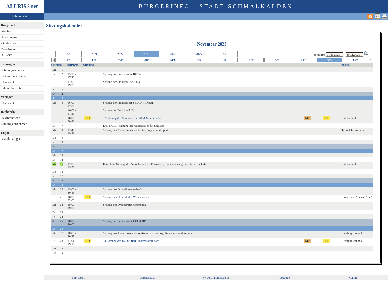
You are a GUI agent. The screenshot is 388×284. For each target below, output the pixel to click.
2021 (94, 54)
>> (224, 54)
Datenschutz (147, 277)
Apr (146, 59)
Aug (251, 59)
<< (68, 54)
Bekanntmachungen (14, 76)
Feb (94, 59)
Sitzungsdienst (21, 16)
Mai (172, 59)
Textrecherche (10, 118)
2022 (120, 54)
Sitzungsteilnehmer (14, 124)
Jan (68, 59)
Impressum (78, 277)
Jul (225, 59)
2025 (199, 54)
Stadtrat (6, 31)
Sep (277, 59)
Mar (120, 59)
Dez (355, 59)
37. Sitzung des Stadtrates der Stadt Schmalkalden (133, 118)
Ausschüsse (9, 37)
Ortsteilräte (8, 43)
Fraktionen (8, 49)
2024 (172, 54)
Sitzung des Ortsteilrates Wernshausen (126, 196)
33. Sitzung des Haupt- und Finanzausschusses (131, 240)
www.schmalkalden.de (215, 277)
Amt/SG (6, 55)
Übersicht (7, 82)
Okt (303, 59)
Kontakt (353, 277)
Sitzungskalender (12, 70)
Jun (199, 59)
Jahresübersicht (11, 88)
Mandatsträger (10, 139)
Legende (285, 277)
